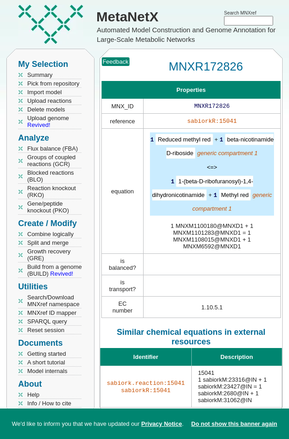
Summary (40, 74)
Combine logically (50, 234)
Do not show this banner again (234, 423)
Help (33, 394)
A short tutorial (46, 362)
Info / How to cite (49, 403)
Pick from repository (53, 83)
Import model (44, 92)
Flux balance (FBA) (52, 148)
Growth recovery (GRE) (48, 255)
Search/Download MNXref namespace (53, 301)
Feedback (116, 61)
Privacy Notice (161, 423)
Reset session (46, 330)
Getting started (46, 353)
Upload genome (48, 121)
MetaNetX (127, 16)
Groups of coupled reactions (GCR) (51, 160)
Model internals (47, 371)
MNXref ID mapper (51, 312)
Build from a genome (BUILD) (54, 270)
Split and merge (48, 242)
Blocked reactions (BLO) (50, 176)
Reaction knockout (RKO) (51, 191)
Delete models (46, 109)
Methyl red (235, 195)
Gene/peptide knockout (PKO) (48, 207)
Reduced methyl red (184, 141)
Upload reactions (49, 100)
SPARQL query (47, 321)
